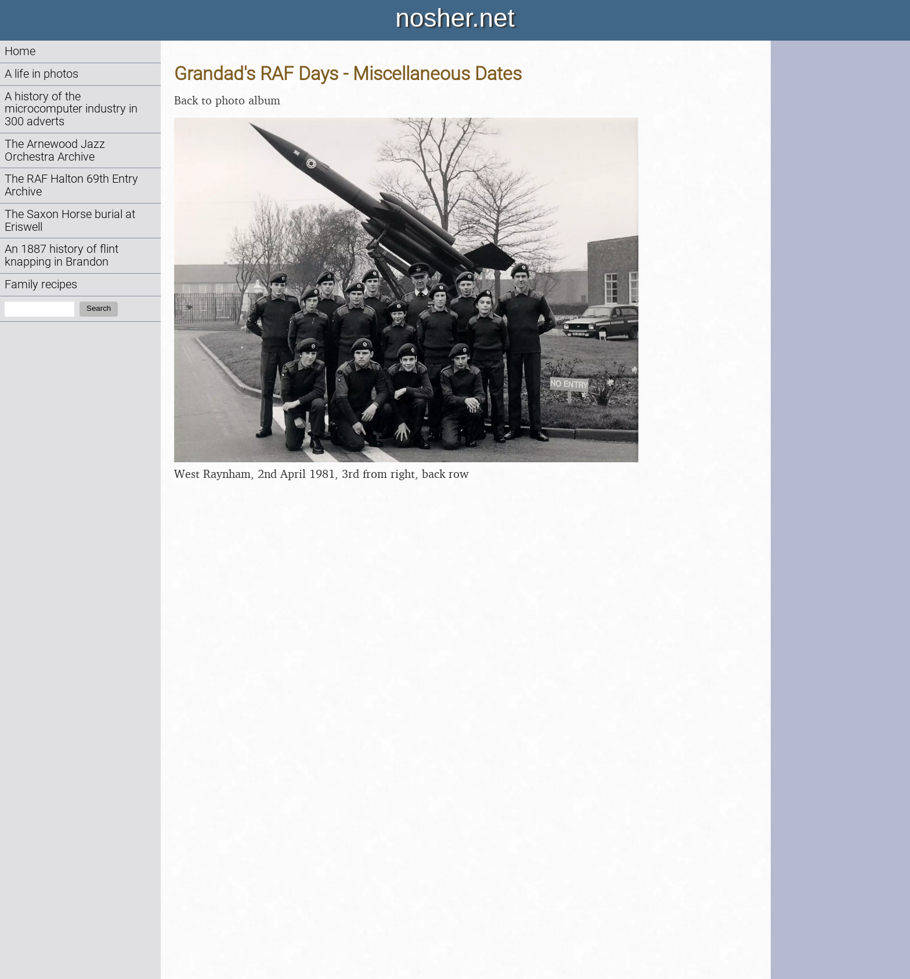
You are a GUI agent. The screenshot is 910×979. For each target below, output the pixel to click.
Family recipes (41, 284)
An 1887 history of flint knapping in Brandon (61, 255)
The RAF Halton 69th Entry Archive (71, 185)
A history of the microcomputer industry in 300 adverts (71, 109)
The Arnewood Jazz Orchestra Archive (55, 150)
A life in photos (41, 74)
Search (98, 308)
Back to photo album (227, 100)
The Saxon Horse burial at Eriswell (70, 221)
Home (20, 51)
